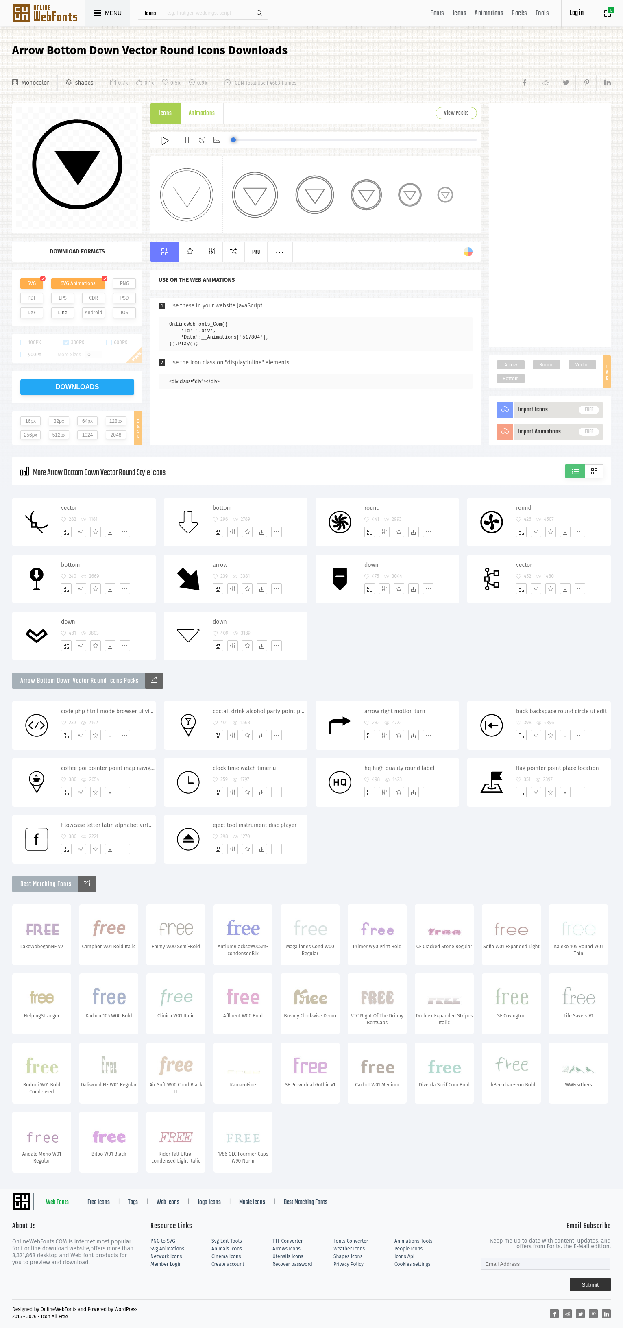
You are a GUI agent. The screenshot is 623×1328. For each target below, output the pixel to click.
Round (546, 365)
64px (87, 421)
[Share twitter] (565, 83)
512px (59, 435)
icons (151, 13)
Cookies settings (412, 1264)
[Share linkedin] (603, 83)
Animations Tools (413, 1241)
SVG (32, 283)
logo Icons (209, 1202)
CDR (93, 298)
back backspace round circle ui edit (561, 711)
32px (59, 421)
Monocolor (35, 82)
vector (69, 508)
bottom (222, 508)
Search (259, 13)
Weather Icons (349, 1249)
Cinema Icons (226, 1256)
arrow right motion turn (394, 711)
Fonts (437, 14)
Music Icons (252, 1202)
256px (30, 435)
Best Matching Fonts (305, 1202)
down (371, 565)
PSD (124, 298)
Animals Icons (226, 1249)
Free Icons (98, 1202)
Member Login (166, 1264)
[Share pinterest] (585, 83)
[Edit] (81, 532)
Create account (227, 1264)
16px (30, 421)
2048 (116, 435)
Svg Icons (48, 14)
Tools (542, 14)
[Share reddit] (544, 83)
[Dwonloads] (110, 532)
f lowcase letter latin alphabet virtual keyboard (108, 825)
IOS (124, 313)
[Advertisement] (550, 225)
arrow (220, 565)
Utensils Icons (287, 1256)
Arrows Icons (286, 1249)
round (372, 508)
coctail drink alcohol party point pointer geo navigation (260, 711)
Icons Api (404, 1256)
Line (63, 313)
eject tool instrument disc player (254, 825)
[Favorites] (95, 532)
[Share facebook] (527, 83)
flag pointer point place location (557, 768)
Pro (256, 252)
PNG (124, 283)
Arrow (510, 365)
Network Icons (166, 1256)
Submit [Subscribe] (590, 1285)
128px (116, 421)
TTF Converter (287, 1241)
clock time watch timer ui (245, 768)
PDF (32, 298)
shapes (84, 82)
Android (93, 313)
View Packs (456, 113)
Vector (582, 365)
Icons (460, 14)
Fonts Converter (350, 1241)
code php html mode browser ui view (108, 711)
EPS (63, 298)
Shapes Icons (347, 1256)
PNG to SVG (162, 1241)
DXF (32, 313)
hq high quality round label (399, 768)
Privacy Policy (348, 1264)
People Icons (408, 1249)
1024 (87, 435)
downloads (77, 386)
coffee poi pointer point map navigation (108, 768)
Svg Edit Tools (226, 1241)
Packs (519, 14)
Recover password (292, 1264)
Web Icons (168, 1202)
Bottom (511, 378)
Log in (577, 13)
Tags (133, 1202)
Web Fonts (57, 1202)
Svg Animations (167, 1249)
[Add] (66, 532)
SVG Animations (78, 283)
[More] (125, 532)
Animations (489, 14)
